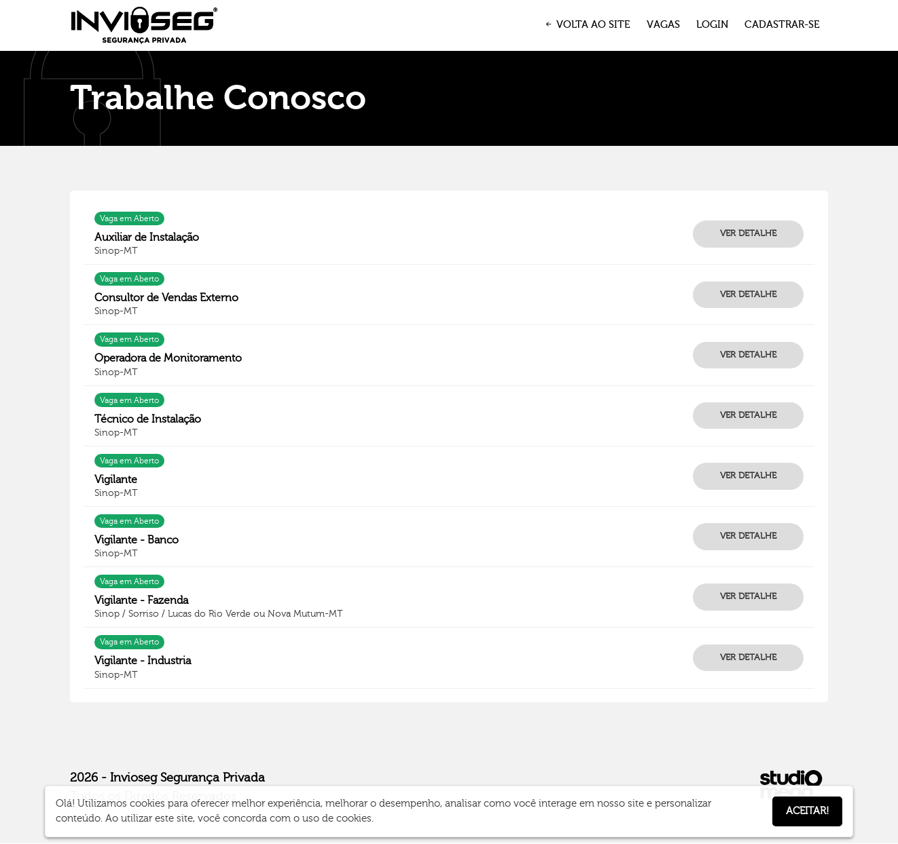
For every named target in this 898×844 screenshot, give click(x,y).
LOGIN (712, 25)
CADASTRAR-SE (782, 25)
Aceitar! (807, 811)
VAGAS (663, 25)
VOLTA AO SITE (586, 25)
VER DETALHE (748, 233)
